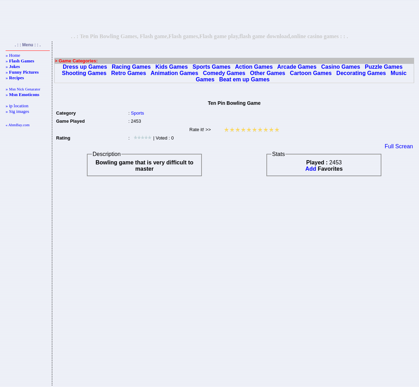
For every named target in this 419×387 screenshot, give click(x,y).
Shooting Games (84, 73)
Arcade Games (297, 67)
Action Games (254, 67)
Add (310, 169)
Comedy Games (224, 73)
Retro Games (128, 73)
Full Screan (399, 146)
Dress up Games (85, 67)
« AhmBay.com (17, 125)
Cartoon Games (311, 73)
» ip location (17, 105)
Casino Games (340, 67)
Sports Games (211, 67)
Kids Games (171, 67)
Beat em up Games (244, 79)
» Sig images (17, 111)
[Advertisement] (209, 16)
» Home (13, 55)
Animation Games (174, 73)
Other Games (267, 73)
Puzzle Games (384, 67)
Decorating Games (361, 73)
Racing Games (131, 67)
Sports (137, 113)
